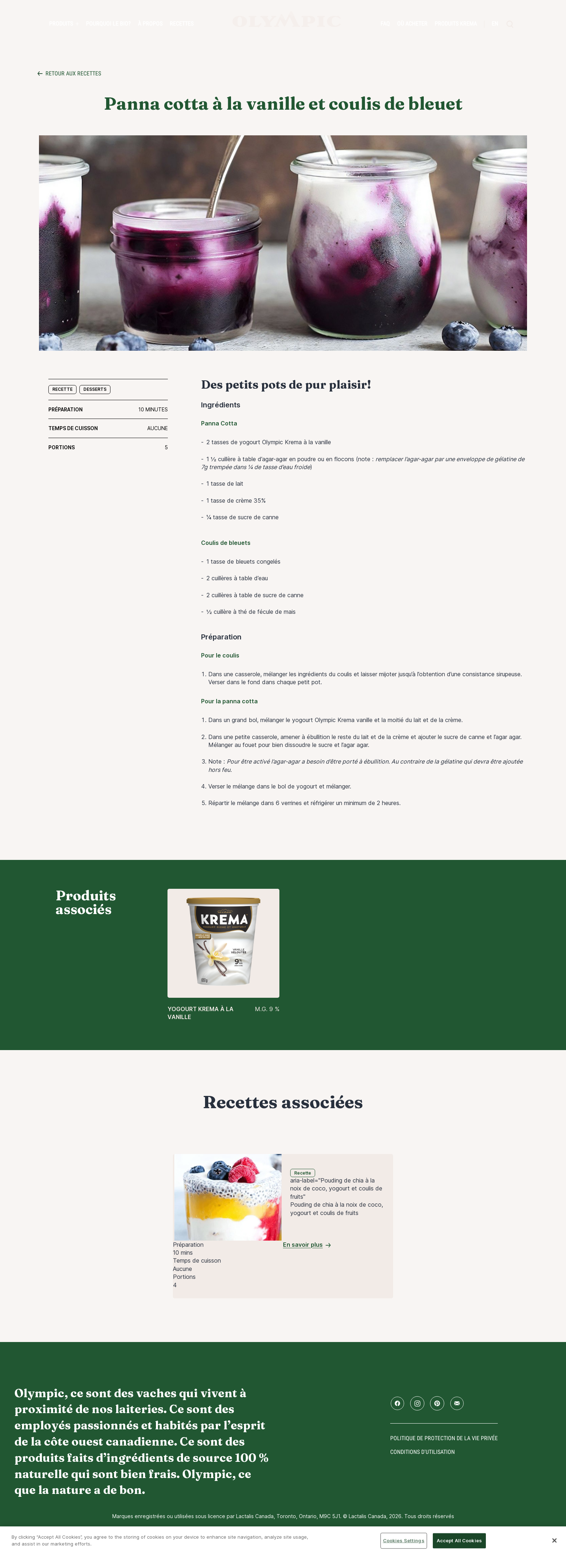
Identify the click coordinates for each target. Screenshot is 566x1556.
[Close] (554, 1540)
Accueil (286, 19)
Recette (62, 389)
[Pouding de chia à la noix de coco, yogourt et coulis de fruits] (228, 1196)
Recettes (181, 24)
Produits (61, 24)
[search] (509, 24)
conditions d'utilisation (422, 1451)
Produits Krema (456, 24)
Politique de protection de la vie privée (444, 1438)
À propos (150, 24)
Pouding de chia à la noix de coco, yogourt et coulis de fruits (336, 1208)
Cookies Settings (404, 1540)
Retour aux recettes (73, 73)
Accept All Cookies (459, 1540)
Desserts (94, 389)
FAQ (385, 24)
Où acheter (412, 24)
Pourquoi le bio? (108, 24)
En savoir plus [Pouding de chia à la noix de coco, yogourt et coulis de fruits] (303, 1244)
